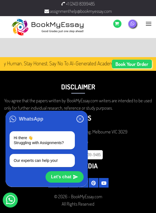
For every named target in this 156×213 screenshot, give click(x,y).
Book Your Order (131, 64)
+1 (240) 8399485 (78, 4)
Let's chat (64, 176)
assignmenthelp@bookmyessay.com (78, 11)
